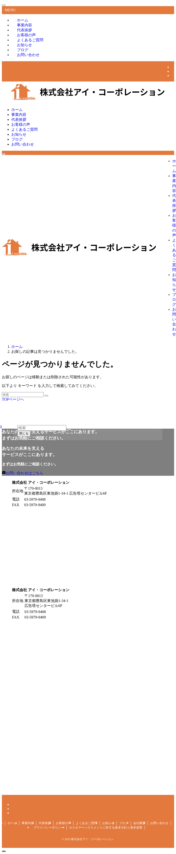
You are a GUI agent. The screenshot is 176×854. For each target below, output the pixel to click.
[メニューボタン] (4, 154)
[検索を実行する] (46, 395)
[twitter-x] (172, 71)
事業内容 (28, 823)
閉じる (23, 433)
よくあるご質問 (86, 823)
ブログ (123, 823)
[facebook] (172, 67)
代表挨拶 (45, 823)
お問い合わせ (28, 55)
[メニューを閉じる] (4, 5)
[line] (172, 75)
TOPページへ (13, 399)
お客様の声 (63, 823)
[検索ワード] (23, 394)
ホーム (12, 823)
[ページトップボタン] (4, 851)
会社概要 (139, 823)
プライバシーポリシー (48, 827)
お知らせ (108, 823)
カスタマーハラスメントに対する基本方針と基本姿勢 (105, 827)
